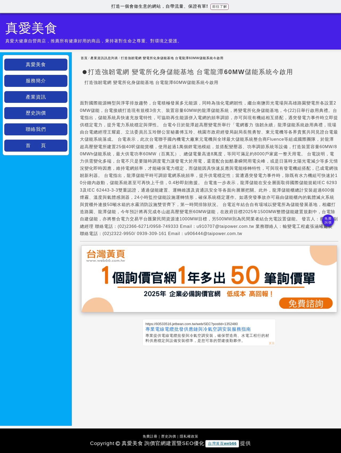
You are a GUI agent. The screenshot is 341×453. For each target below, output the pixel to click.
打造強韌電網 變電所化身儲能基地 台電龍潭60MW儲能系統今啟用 (172, 58)
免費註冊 (150, 436)
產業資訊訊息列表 (104, 58)
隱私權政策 (189, 436)
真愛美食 (36, 64)
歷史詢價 (36, 113)
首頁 (84, 58)
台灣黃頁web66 (222, 443)
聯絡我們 (36, 129)
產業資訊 (36, 97)
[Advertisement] (209, 386)
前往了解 (219, 7)
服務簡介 (36, 80)
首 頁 (36, 145)
